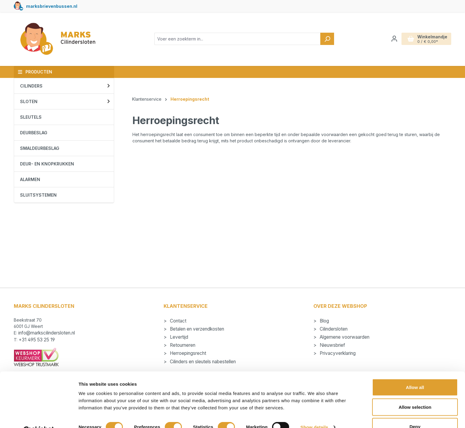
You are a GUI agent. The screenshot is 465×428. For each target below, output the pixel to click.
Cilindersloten (333, 329)
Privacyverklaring (337, 353)
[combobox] (237, 39)
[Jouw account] (394, 39)
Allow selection (414, 392)
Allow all (415, 372)
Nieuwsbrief (331, 345)
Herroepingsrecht (187, 353)
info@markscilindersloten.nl (46, 333)
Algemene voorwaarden (343, 337)
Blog (323, 321)
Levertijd (178, 337)
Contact (177, 321)
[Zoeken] (327, 39)
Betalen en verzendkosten (196, 329)
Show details (314, 412)
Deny (415, 412)
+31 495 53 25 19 (37, 340)
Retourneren (182, 345)
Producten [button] (35, 71)
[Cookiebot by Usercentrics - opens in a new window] (39, 416)
